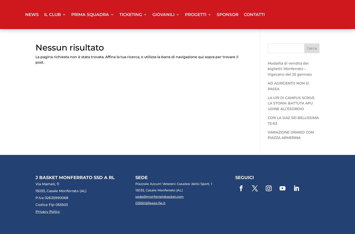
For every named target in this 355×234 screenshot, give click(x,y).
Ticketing (130, 14)
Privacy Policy (48, 211)
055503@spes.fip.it (150, 203)
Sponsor (227, 14)
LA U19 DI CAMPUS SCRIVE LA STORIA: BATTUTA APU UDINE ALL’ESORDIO (291, 103)
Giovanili (163, 14)
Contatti (254, 14)
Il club (52, 14)
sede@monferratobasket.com (159, 197)
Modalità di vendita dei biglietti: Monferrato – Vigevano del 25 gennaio (290, 69)
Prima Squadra (90, 14)
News (32, 14)
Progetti (195, 14)
